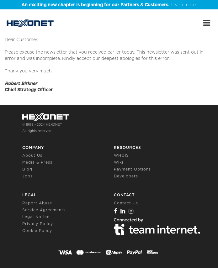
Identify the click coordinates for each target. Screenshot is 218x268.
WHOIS (121, 155)
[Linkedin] (122, 211)
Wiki (118, 162)
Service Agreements (44, 210)
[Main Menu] (206, 23)
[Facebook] (115, 211)
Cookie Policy (37, 230)
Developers (126, 176)
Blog (27, 169)
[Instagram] (131, 211)
